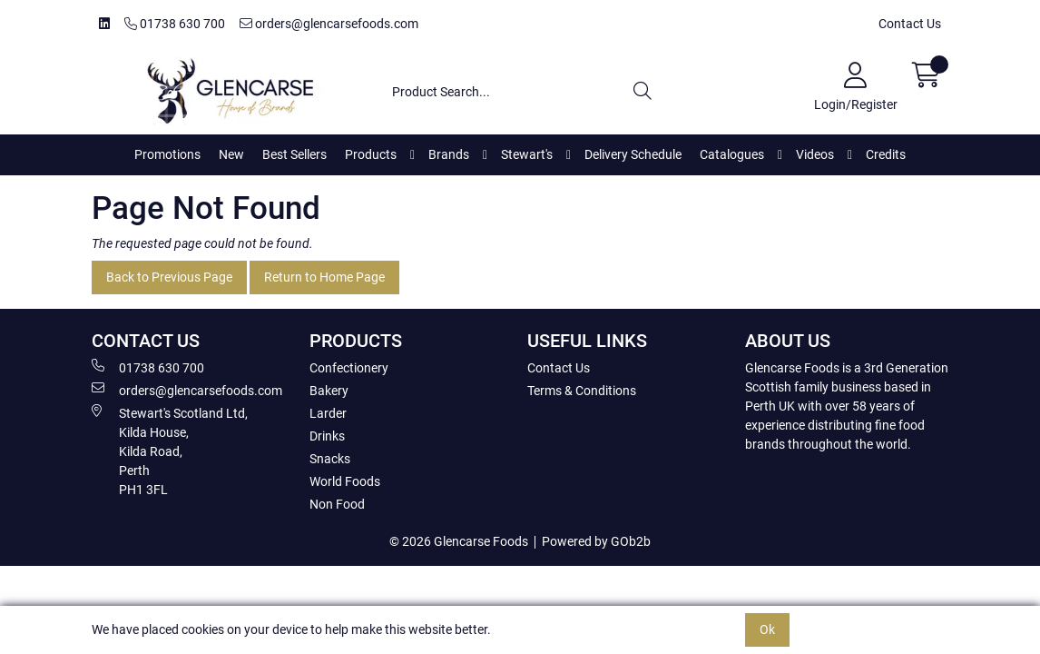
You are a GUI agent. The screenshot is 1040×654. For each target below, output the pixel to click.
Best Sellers (294, 154)
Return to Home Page (324, 277)
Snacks (329, 458)
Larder (328, 413)
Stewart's (527, 154)
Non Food (337, 504)
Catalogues (732, 154)
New (231, 154)
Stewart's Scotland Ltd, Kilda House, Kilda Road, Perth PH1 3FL (170, 450)
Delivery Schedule (633, 154)
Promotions (167, 154)
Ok (767, 629)
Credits (886, 154)
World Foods (344, 481)
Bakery (328, 390)
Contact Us (909, 23)
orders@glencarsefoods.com (329, 23)
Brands (448, 154)
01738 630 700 (174, 23)
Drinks (327, 436)
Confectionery (348, 368)
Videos (815, 154)
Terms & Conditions (581, 390)
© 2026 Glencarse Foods (458, 541)
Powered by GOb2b (596, 541)
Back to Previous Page (169, 277)
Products (371, 154)
